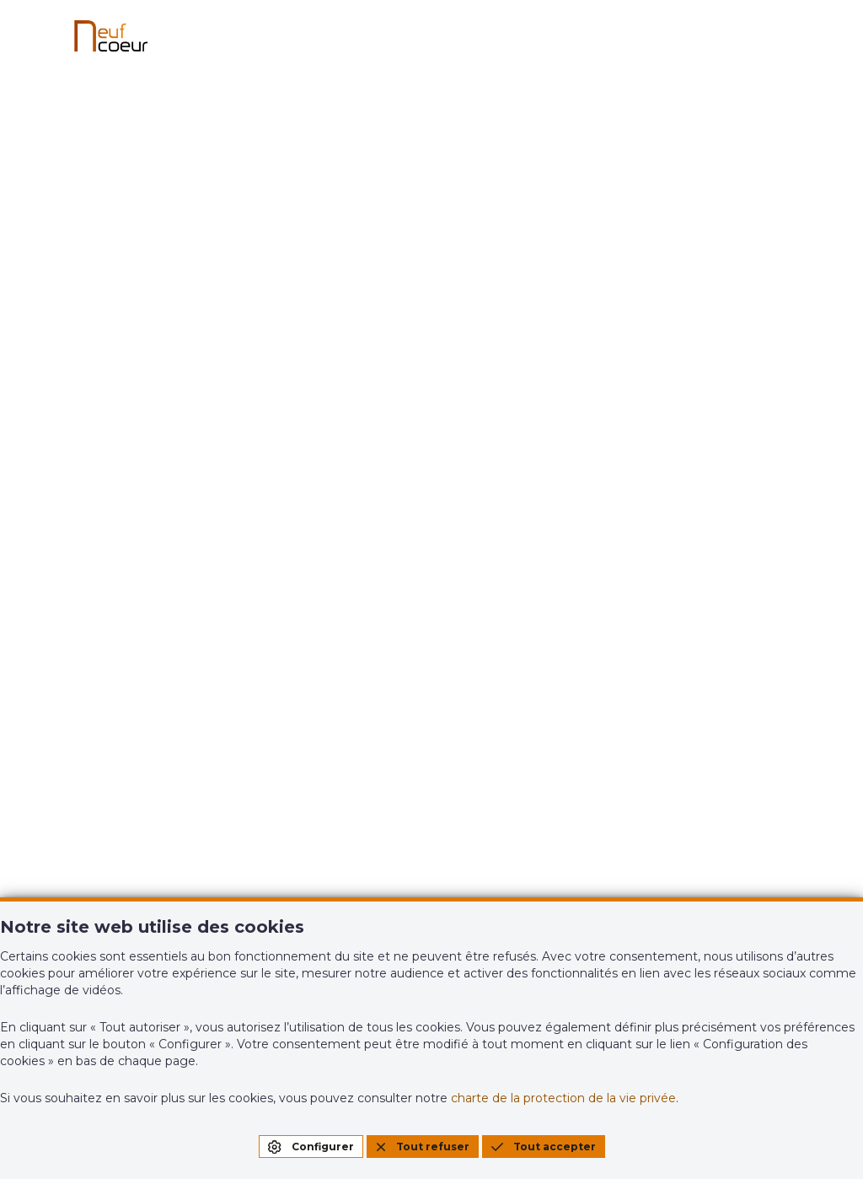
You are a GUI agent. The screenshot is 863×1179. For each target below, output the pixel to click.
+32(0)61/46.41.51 (109, 840)
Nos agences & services (515, 594)
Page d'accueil (432, 457)
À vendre (84, 628)
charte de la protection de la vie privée (563, 1098)
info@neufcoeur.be (119, 865)
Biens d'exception (320, 628)
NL (826, 517)
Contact (492, 641)
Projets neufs (305, 587)
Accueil (79, 587)
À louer (78, 668)
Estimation (707, 587)
